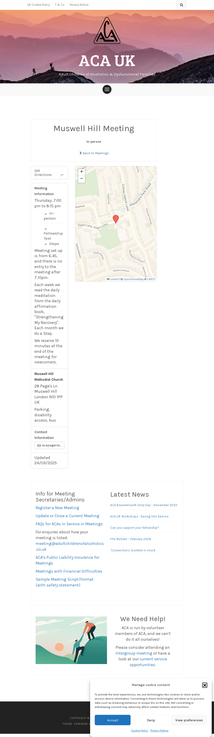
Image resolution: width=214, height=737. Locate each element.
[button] (204, 685)
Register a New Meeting (57, 510)
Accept (112, 720)
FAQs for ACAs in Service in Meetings (69, 527)
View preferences (189, 720)
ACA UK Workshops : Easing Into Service (139, 519)
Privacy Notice (159, 730)
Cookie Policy (139, 730)
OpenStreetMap (133, 282)
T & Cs (59, 4)
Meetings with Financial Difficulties (69, 574)
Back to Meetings (94, 156)
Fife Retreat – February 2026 (130, 542)
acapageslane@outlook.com (50, 448)
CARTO (151, 282)
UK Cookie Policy (38, 4)
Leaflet (113, 282)
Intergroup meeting (134, 656)
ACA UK (107, 60)
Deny (151, 720)
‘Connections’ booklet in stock (132, 553)
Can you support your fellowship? (134, 530)
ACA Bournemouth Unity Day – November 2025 (143, 508)
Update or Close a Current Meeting (67, 519)
